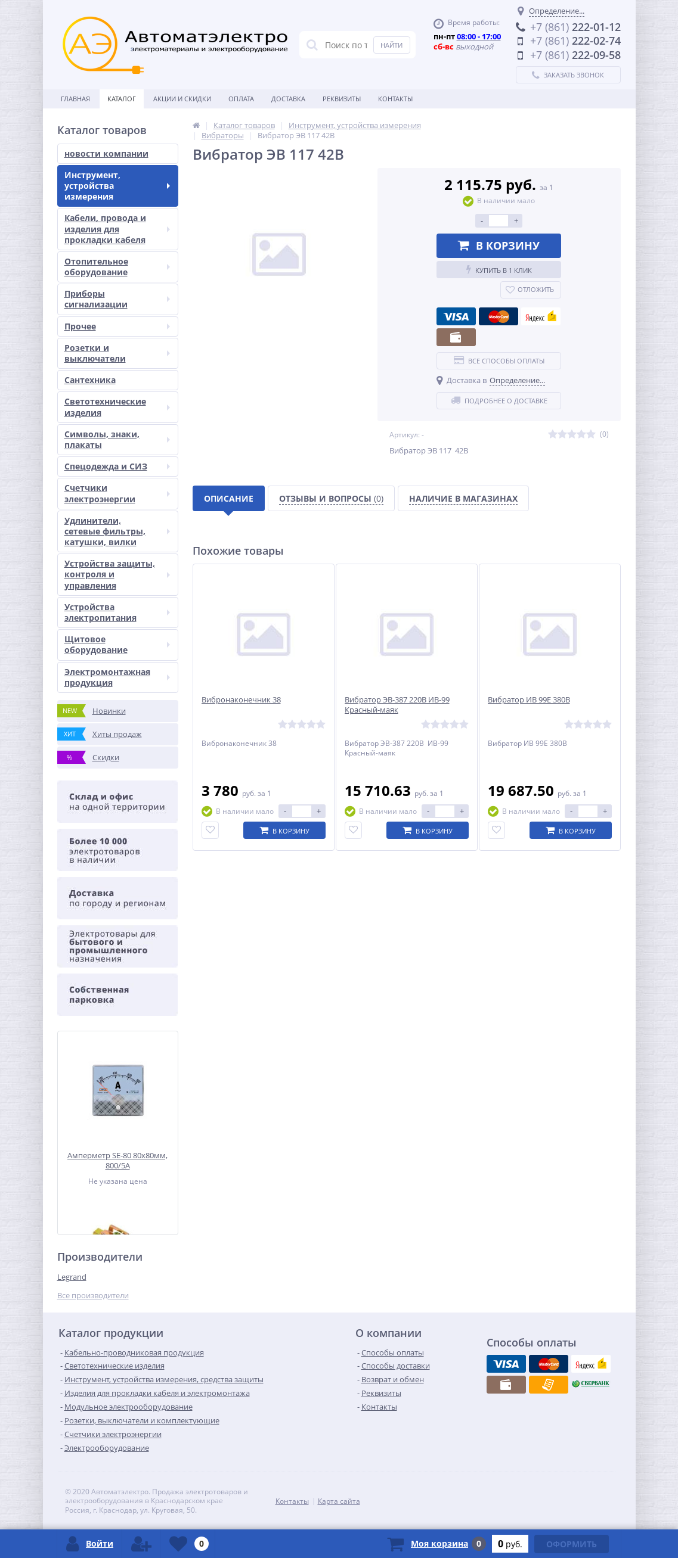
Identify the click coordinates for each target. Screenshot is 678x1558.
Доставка (288, 98)
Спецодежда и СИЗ (117, 466)
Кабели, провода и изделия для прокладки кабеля (117, 228)
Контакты (395, 98)
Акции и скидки (182, 98)
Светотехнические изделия (117, 407)
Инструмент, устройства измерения (117, 185)
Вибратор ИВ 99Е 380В (529, 700)
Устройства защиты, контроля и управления (117, 574)
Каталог (121, 98)
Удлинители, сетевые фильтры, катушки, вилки (117, 531)
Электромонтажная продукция (117, 677)
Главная (75, 98)
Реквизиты (342, 98)
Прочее (117, 326)
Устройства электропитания (117, 612)
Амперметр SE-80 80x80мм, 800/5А (117, 1160)
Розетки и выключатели (117, 353)
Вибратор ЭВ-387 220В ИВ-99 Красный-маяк (397, 705)
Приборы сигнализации (117, 299)
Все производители (93, 1295)
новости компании (106, 153)
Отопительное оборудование (117, 267)
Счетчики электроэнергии (117, 493)
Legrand (71, 1276)
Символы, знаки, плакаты (117, 439)
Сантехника (90, 379)
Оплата (241, 98)
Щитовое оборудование (117, 644)
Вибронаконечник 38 (241, 700)
